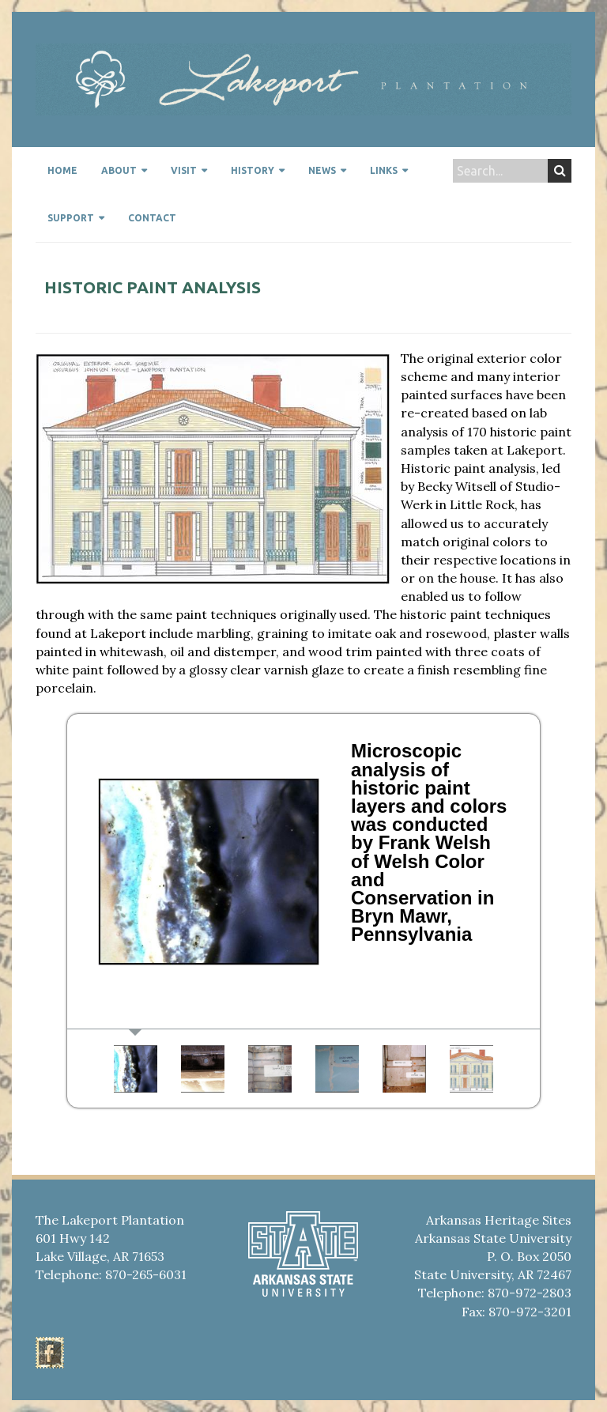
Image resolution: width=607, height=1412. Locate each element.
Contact (152, 218)
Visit (184, 170)
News (322, 170)
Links (384, 170)
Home (62, 170)
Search (560, 170)
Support (70, 218)
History (252, 170)
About (119, 170)
